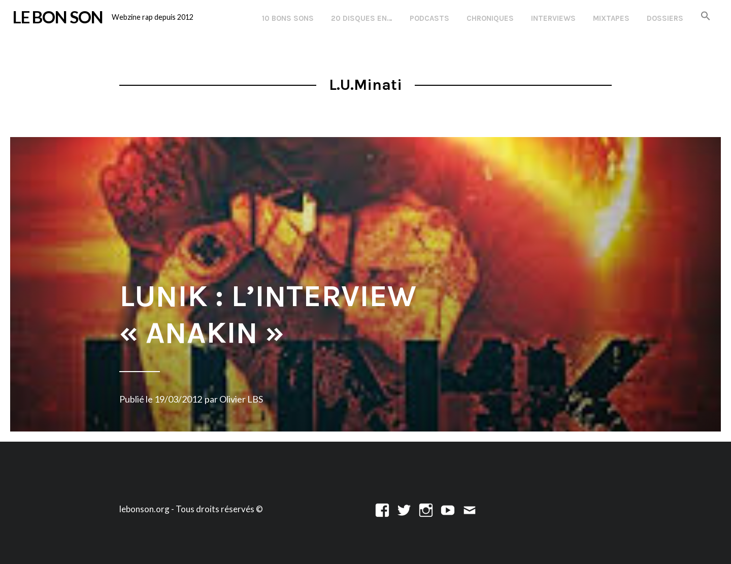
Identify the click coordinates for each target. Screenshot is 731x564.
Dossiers (665, 18)
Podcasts (429, 18)
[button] (705, 16)
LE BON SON (58, 17)
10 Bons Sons (288, 18)
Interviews (553, 18)
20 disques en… (361, 18)
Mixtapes (611, 18)
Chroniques (490, 18)
